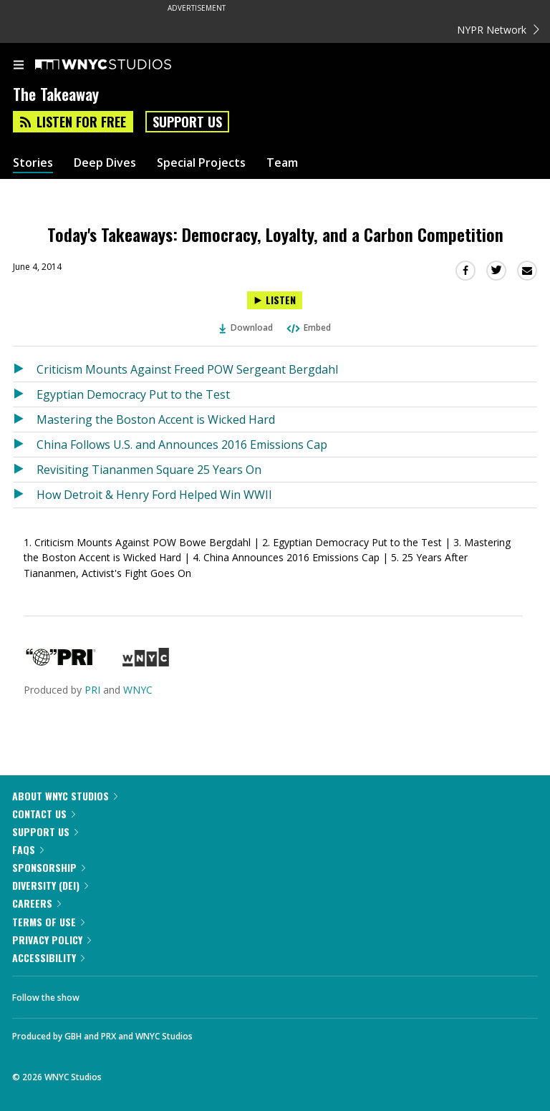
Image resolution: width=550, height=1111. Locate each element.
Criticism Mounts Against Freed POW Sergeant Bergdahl (187, 369)
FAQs (28, 849)
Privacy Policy (51, 939)
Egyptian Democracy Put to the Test (133, 394)
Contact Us (43, 813)
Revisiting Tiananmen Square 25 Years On (149, 469)
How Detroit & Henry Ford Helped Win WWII (154, 495)
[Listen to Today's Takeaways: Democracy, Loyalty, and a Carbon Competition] (274, 300)
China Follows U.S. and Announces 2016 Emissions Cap (182, 444)
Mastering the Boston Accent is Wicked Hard (156, 419)
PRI (92, 690)
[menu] (19, 65)
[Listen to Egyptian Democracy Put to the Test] (25, 394)
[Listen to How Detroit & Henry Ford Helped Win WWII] (25, 494)
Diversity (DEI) (50, 885)
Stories (33, 163)
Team (282, 163)
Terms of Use (48, 921)
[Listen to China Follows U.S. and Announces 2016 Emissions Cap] (25, 444)
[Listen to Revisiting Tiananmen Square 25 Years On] (25, 469)
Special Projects (201, 163)
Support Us (187, 121)
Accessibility (48, 957)
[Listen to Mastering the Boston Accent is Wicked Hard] (25, 419)
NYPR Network (498, 30)
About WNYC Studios (64, 795)
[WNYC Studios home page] (121, 65)
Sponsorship (48, 867)
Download (246, 327)
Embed (308, 327)
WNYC (138, 690)
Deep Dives (105, 163)
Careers (36, 903)
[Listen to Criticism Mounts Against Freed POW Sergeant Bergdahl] (25, 369)
